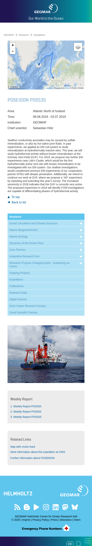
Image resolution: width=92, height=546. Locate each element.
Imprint (26, 519)
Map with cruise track (22, 446)
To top (14, 197)
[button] (87, 541)
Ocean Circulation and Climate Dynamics (33, 223)
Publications (16, 286)
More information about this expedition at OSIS (37, 451)
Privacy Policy (40, 519)
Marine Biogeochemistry (23, 229)
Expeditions (16, 279)
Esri (67, 88)
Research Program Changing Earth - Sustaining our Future (39, 264)
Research (23, 35)
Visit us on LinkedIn (55, 507)
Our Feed (17, 507)
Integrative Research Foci (24, 256)
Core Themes (17, 249)
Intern (77, 519)
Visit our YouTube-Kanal (36, 507)
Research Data (18, 292)
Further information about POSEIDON (32, 457)
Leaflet (49, 88)
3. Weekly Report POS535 (25, 416)
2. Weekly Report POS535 (25, 411)
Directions (66, 519)
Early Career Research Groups (27, 305)
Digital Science (18, 299)
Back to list (17, 202)
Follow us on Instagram (46, 507)
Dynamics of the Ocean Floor (26, 243)
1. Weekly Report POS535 (25, 406)
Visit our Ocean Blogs (27, 507)
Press (54, 519)
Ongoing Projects (19, 272)
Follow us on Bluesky (74, 507)
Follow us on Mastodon (65, 507)
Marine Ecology (18, 236)
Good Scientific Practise (23, 312)
